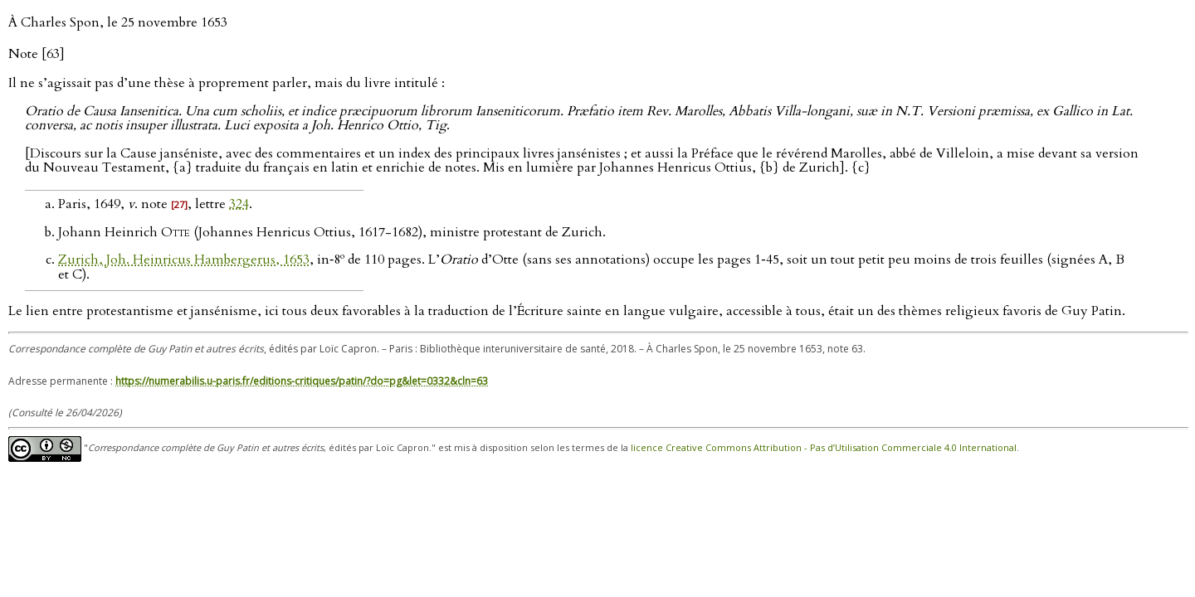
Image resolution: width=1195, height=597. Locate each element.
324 (239, 204)
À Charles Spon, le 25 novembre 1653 (117, 22)
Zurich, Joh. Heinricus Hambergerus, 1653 (184, 259)
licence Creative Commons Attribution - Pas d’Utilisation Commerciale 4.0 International (824, 448)
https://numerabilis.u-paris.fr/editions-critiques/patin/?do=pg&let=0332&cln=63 (301, 381)
